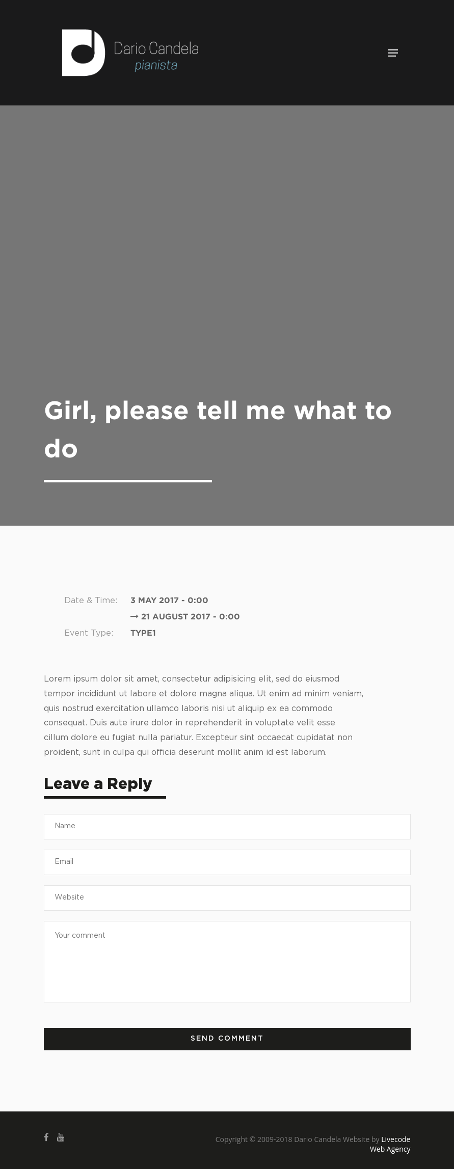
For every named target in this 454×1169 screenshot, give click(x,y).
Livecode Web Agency (390, 1144)
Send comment (227, 1038)
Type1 (143, 632)
